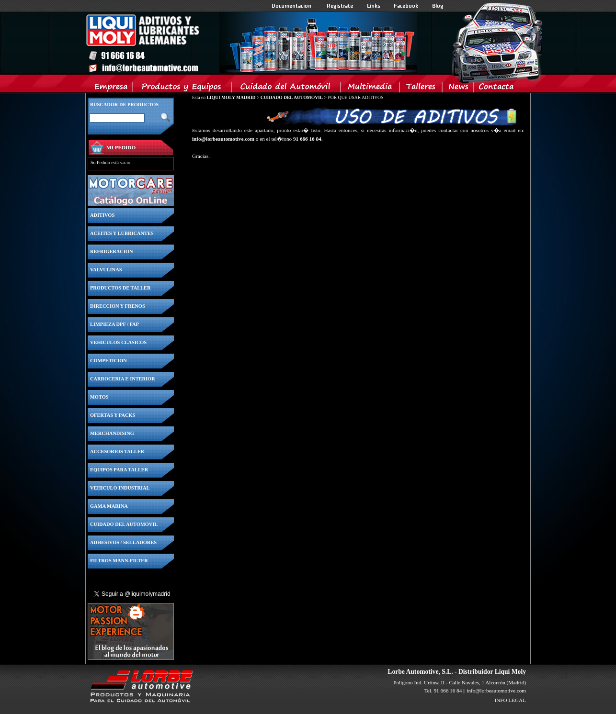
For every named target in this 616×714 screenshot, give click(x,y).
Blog (438, 6)
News (458, 88)
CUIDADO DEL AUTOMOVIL (292, 97)
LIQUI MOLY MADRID (230, 97)
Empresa (111, 88)
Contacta (496, 88)
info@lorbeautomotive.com (223, 139)
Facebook (406, 6)
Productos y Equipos (182, 88)
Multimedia (370, 88)
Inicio (251, 42)
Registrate (340, 6)
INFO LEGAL (510, 700)
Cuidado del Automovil (287, 88)
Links (373, 6)
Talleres (421, 88)
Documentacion (292, 6)
